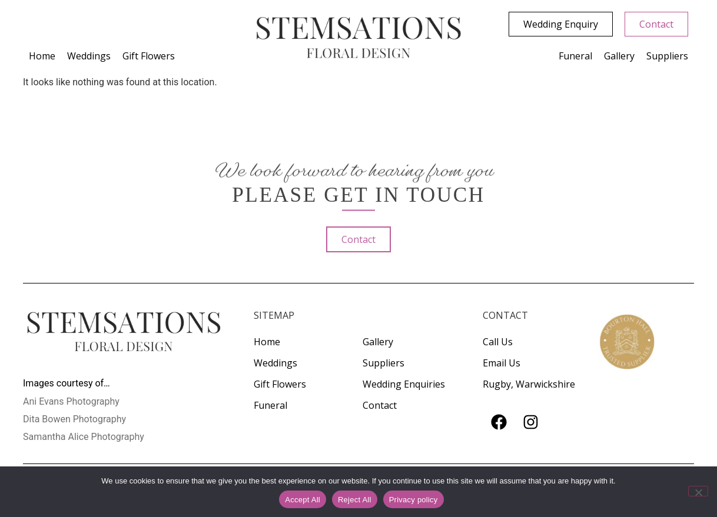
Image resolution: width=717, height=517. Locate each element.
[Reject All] (698, 491)
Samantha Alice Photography (83, 436)
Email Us (501, 362)
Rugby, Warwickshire (529, 384)
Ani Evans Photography (71, 401)
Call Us (498, 341)
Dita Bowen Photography (74, 419)
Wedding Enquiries (404, 384)
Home (42, 55)
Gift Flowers (148, 55)
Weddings (89, 55)
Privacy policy (413, 499)
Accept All (302, 499)
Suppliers (667, 55)
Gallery (619, 55)
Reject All (354, 499)
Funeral (575, 55)
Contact (380, 405)
